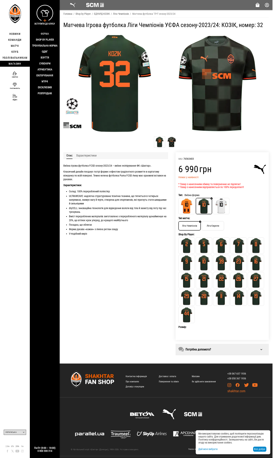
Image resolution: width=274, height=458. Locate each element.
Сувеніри (45, 63)
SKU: (180, 158)
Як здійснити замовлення (204, 381)
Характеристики (86, 155)
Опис (69, 155)
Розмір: (182, 327)
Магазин (196, 376)
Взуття (45, 57)
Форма (45, 33)
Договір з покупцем (135, 386)
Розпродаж (45, 93)
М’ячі (45, 81)
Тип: (180, 195)
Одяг (45, 51)
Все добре (259, 449)
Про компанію (132, 381)
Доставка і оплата (167, 376)
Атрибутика (44, 69)
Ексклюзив (45, 87)
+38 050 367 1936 (236, 378)
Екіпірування (44, 75)
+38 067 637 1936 (236, 373)
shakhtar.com (236, 391)
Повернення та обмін (169, 381)
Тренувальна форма (44, 45)
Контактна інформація (136, 376)
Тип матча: (184, 218)
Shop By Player (45, 39)
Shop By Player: (186, 234)
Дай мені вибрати (208, 449)
